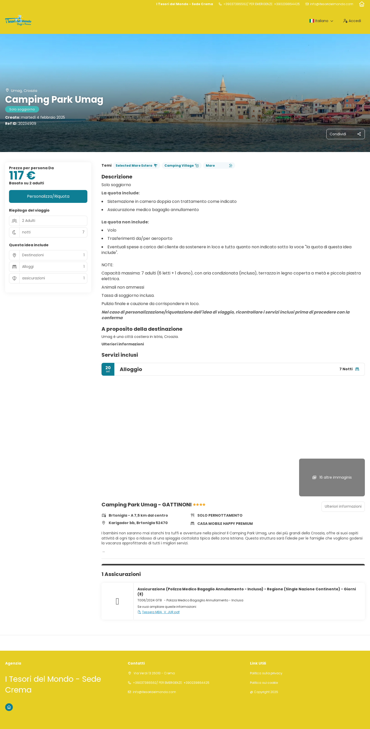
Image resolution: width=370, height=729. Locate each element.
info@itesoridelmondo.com (331, 4)
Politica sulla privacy (266, 673)
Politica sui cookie (264, 683)
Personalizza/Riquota (48, 196)
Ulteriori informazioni (122, 344)
